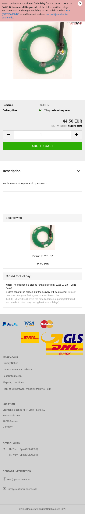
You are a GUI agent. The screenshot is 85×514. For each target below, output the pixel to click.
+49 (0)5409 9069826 (18, 479)
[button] (8, 134)
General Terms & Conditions (18, 369)
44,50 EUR (43, 263)
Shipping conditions (13, 382)
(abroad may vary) (61, 110)
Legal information (12, 376)
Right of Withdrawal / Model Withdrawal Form (27, 388)
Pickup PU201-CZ (42, 256)
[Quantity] (42, 134)
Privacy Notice (10, 363)
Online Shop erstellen (30, 509)
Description (11, 171)
